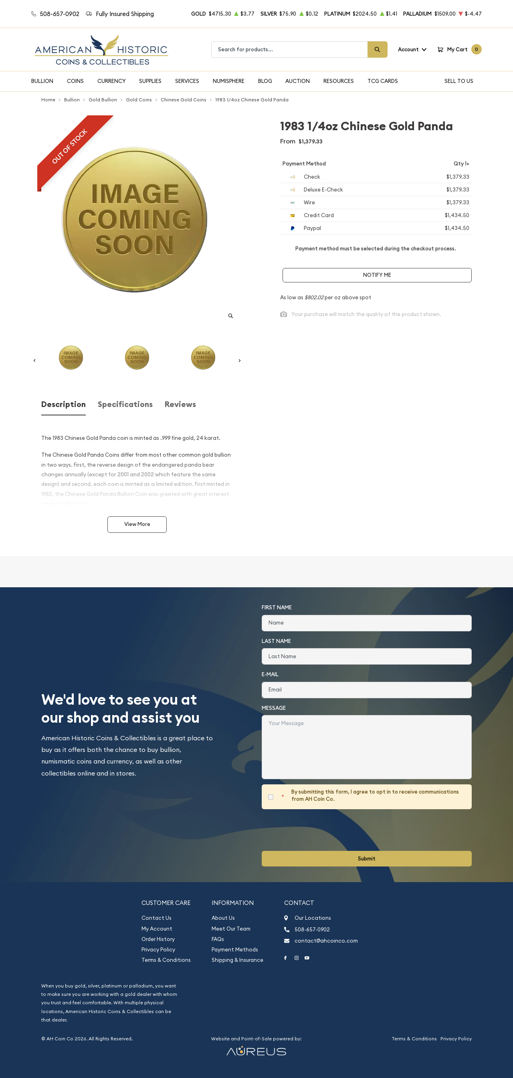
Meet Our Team (231, 928)
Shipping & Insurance (237, 960)
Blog (265, 81)
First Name (277, 607)
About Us (223, 918)
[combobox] (289, 49)
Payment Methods (235, 949)
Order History (158, 939)
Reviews (180, 404)
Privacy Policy (158, 949)
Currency (111, 81)
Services (187, 81)
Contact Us (156, 918)
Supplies (150, 81)
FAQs (218, 939)
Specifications (125, 404)
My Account (156, 928)
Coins (75, 81)
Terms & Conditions (166, 960)
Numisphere (228, 81)
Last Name (276, 641)
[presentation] (323, 830)
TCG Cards (383, 81)
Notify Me (377, 275)
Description (63, 404)
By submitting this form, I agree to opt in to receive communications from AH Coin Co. (375, 795)
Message (274, 708)
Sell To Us (458, 81)
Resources (338, 81)
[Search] (378, 49)
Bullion (42, 81)
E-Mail (270, 674)
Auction (297, 81)
